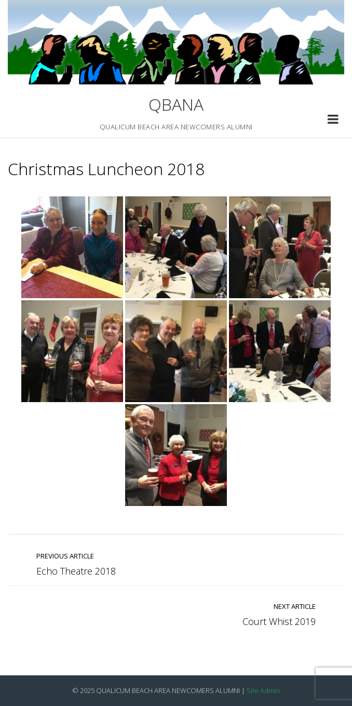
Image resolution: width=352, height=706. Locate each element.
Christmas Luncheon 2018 (106, 168)
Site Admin (263, 690)
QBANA (176, 104)
